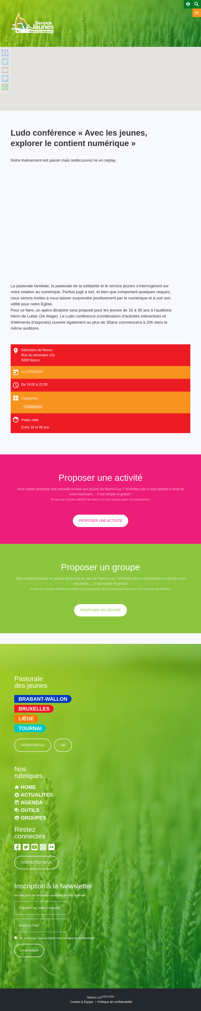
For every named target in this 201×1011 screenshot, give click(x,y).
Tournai (30, 728)
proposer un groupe (100, 610)
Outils (30, 810)
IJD (63, 745)
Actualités (37, 795)
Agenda (32, 802)
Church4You (33, 745)
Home (28, 787)
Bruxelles (34, 709)
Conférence (33, 406)
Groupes (33, 818)
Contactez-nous (36, 862)
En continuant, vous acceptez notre (54, 938)
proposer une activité (100, 521)
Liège (26, 718)
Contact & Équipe (81, 1002)
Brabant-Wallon (43, 699)
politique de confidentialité (79, 938)
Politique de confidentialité (115, 1002)
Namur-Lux (100, 997)
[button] (100, 75)
